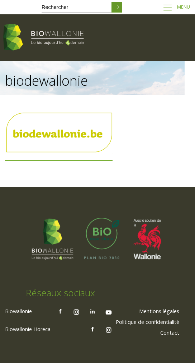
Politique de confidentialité (147, 322)
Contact (169, 332)
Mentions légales (159, 311)
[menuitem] (159, 311)
